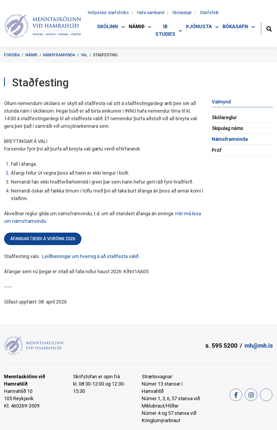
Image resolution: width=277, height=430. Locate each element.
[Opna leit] (269, 28)
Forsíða (12, 55)
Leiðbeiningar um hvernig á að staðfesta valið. (90, 256)
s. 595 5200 (221, 345)
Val (84, 55)
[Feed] (266, 395)
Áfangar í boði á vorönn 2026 (42, 238)
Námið (31, 55)
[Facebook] (236, 395)
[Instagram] (251, 395)
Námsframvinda (59, 55)
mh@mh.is (259, 345)
